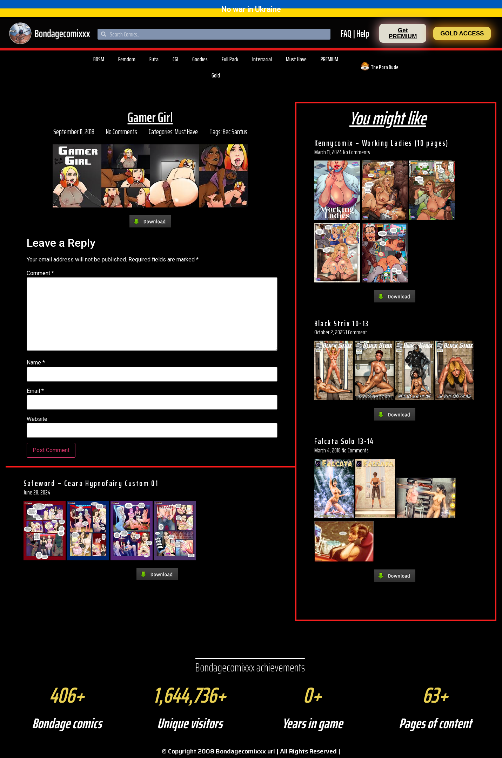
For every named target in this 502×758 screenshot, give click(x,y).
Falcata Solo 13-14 (344, 441)
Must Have (296, 59)
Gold (216, 75)
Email (35, 391)
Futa (154, 59)
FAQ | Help (355, 33)
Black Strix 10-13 (341, 323)
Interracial (262, 59)
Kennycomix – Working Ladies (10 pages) (381, 143)
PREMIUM (329, 59)
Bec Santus (235, 131)
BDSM (98, 59)
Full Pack (230, 59)
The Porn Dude (385, 67)
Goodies (200, 59)
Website (37, 419)
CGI (175, 59)
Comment (40, 273)
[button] (402, 33)
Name (36, 363)
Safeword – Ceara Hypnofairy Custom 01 (91, 483)
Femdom (126, 59)
